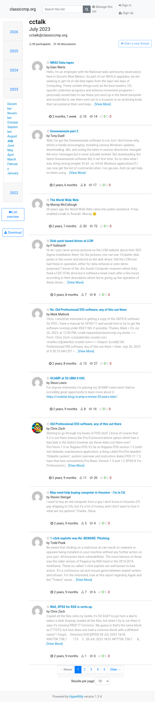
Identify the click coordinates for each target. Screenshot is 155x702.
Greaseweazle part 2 (62, 131)
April (10, 154)
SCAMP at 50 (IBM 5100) (66, 378)
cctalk (37, 21)
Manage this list (102, 9)
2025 (14, 51)
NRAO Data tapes (60, 62)
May (10, 150)
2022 (14, 193)
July (10, 141)
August (12, 136)
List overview (13, 214)
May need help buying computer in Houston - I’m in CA (86, 492)
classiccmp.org (23, 9)
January (12, 173)
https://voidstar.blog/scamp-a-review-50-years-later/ (82, 396)
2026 (14, 32)
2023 (14, 89)
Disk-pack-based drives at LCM (70, 241)
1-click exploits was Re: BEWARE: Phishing (78, 538)
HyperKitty (76, 696)
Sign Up (126, 13)
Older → (115, 669)
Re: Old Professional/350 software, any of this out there (87, 309)
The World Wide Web (63, 200)
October (12, 122)
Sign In (125, 5)
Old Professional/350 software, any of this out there (84, 424)
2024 (14, 70)
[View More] (103, 104)
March (11, 159)
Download (13, 232)
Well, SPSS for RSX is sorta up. (70, 607)
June (10, 145)
